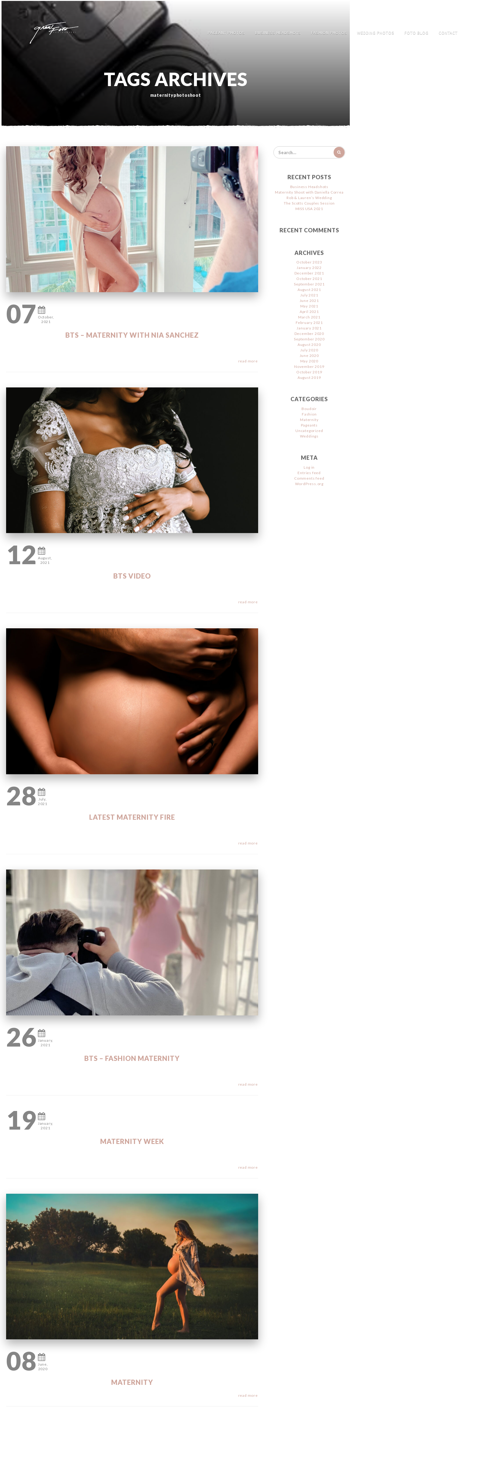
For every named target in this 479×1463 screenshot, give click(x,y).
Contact (448, 32)
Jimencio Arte (239, 1454)
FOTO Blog (416, 32)
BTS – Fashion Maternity (132, 1058)
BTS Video (132, 576)
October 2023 (309, 262)
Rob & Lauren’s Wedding (309, 197)
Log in (309, 467)
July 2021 (309, 295)
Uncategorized (309, 430)
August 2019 (309, 377)
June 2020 (309, 355)
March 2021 (309, 317)
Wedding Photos (375, 32)
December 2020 (309, 333)
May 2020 (309, 361)
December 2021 (309, 273)
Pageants (309, 425)
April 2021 (309, 311)
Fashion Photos (329, 32)
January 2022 (309, 267)
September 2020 (309, 339)
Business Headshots (278, 32)
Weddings (309, 436)
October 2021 (309, 278)
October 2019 (309, 372)
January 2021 (309, 328)
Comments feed (309, 478)
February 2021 (309, 322)
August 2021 (309, 289)
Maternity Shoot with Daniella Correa (309, 192)
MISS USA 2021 (309, 208)
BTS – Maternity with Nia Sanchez (132, 335)
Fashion (309, 414)
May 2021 (309, 306)
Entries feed (309, 472)
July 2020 (309, 350)
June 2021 (309, 300)
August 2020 (309, 344)
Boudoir (309, 408)
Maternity (132, 1382)
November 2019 (309, 366)
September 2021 (309, 284)
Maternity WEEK (132, 1141)
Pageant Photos (226, 32)
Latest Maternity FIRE (132, 817)
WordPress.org (309, 483)
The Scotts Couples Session (309, 203)
